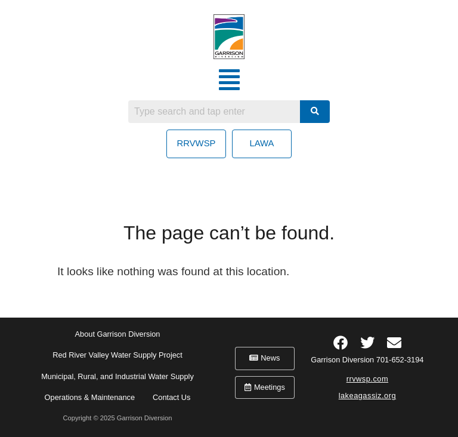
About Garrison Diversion (117, 334)
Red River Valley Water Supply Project (117, 354)
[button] (229, 79)
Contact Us (171, 397)
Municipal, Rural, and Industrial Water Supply (117, 376)
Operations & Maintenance (90, 397)
